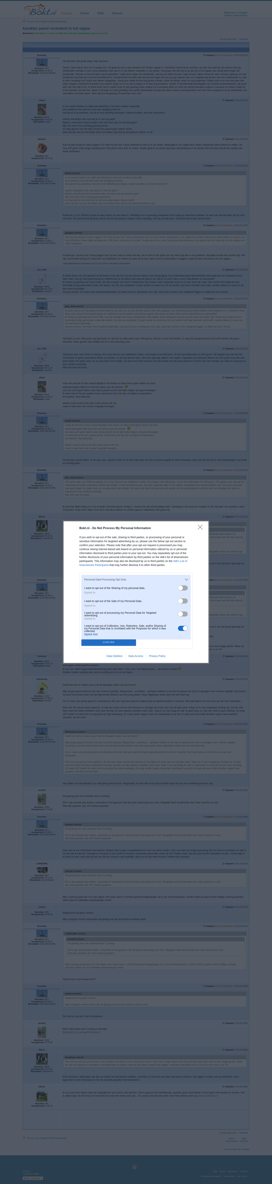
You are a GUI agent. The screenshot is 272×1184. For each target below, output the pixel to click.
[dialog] (136, 592)
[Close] (201, 528)
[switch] (183, 587)
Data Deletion (115, 656)
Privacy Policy (157, 656)
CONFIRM (109, 642)
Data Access (135, 656)
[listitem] (136, 580)
